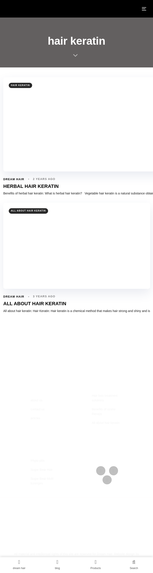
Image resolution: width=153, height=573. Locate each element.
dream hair (13, 179)
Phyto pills (38, 460)
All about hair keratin (106, 423)
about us (36, 400)
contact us (38, 409)
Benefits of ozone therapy (103, 411)
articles (35, 418)
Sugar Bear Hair (41, 469)
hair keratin (20, 85)
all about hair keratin (28, 211)
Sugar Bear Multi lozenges (42, 481)
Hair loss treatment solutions (104, 398)
